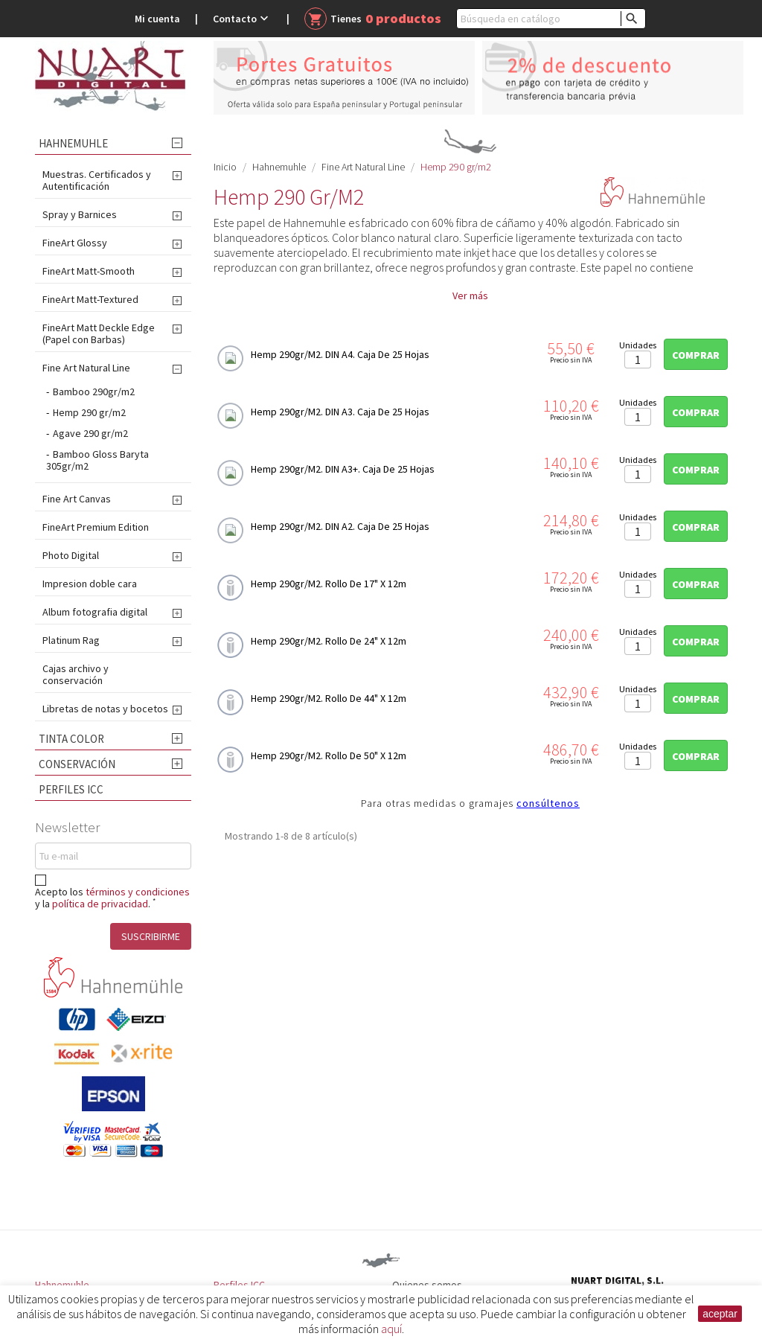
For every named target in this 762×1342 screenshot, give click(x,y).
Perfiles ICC (71, 789)
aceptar (719, 1314)
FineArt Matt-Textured (90, 299)
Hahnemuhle (73, 143)
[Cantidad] (637, 359)
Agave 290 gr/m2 (90, 433)
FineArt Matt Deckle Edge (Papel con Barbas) (98, 333)
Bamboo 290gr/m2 (94, 391)
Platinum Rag (71, 640)
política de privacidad (100, 903)
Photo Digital (70, 555)
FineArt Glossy (74, 243)
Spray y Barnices (79, 214)
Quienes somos (427, 1284)
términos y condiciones (138, 891)
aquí (391, 1328)
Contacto (242, 18)
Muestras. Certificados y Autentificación (96, 180)
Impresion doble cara (89, 583)
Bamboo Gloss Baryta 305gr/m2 (97, 460)
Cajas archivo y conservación (75, 674)
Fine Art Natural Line (86, 368)
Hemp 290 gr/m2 (89, 412)
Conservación (77, 764)
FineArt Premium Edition (95, 527)
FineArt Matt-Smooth (88, 271)
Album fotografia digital (94, 612)
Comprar (696, 355)
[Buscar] (551, 18)
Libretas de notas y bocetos (105, 709)
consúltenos (548, 803)
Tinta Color (71, 739)
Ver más (470, 295)
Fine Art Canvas (76, 499)
